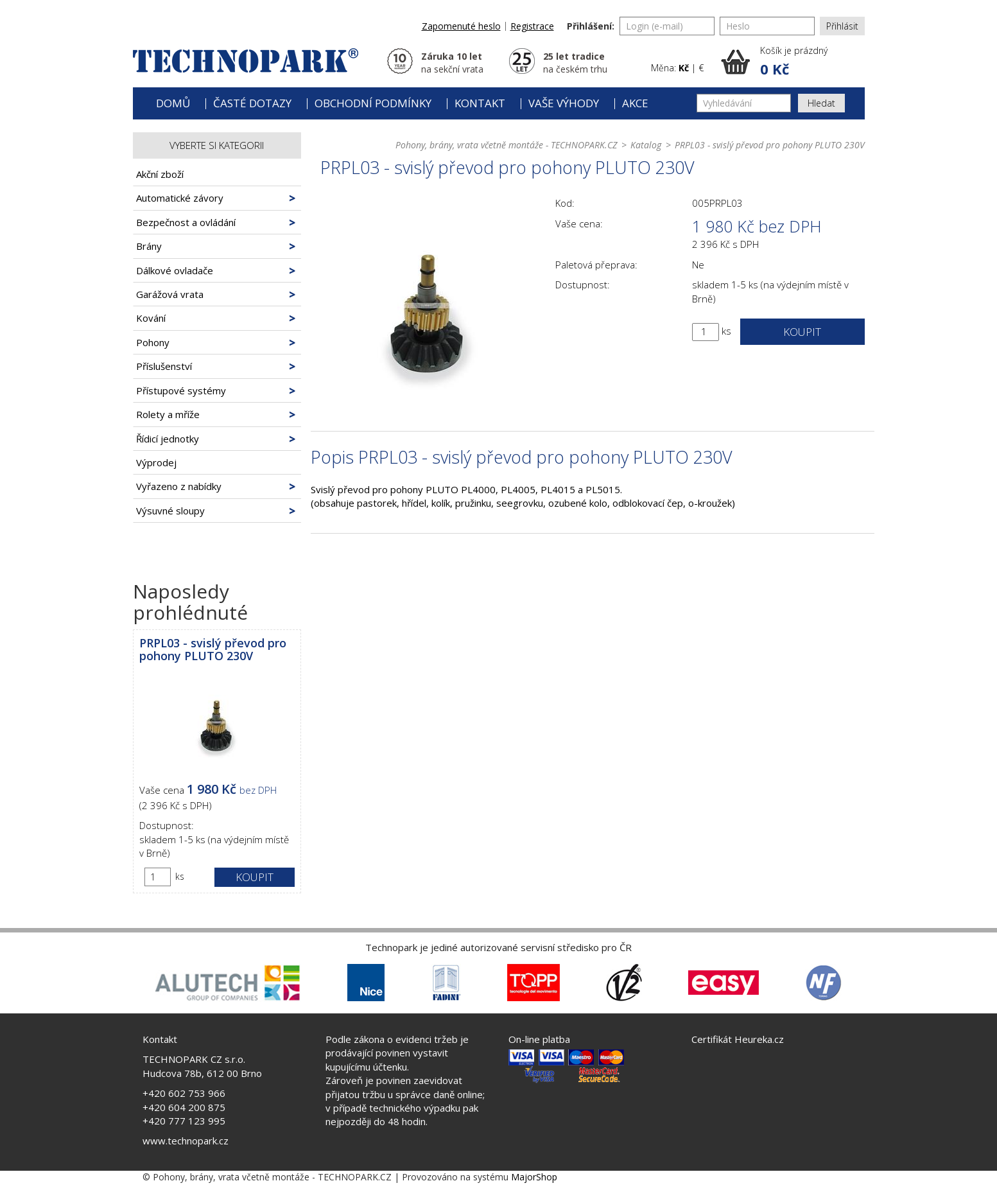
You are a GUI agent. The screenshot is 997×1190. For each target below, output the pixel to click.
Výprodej (156, 462)
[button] (793, 61)
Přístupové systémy (181, 390)
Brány (149, 246)
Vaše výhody (563, 103)
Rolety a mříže (168, 414)
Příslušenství (164, 366)
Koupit (254, 877)
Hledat (821, 103)
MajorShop (534, 1177)
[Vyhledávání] (744, 103)
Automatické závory (179, 197)
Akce (635, 103)
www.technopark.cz (186, 1140)
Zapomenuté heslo (461, 26)
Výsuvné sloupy (170, 510)
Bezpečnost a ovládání (186, 222)
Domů (173, 103)
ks (179, 876)
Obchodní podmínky (373, 103)
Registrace (532, 26)
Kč (684, 68)
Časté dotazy (252, 103)
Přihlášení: (590, 26)
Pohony (152, 342)
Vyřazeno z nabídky (178, 486)
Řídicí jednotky (167, 438)
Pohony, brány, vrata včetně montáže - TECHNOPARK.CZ (506, 145)
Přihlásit (842, 26)
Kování (151, 317)
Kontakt (480, 103)
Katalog (645, 145)
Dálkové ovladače (174, 270)
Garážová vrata (170, 294)
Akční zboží (160, 174)
